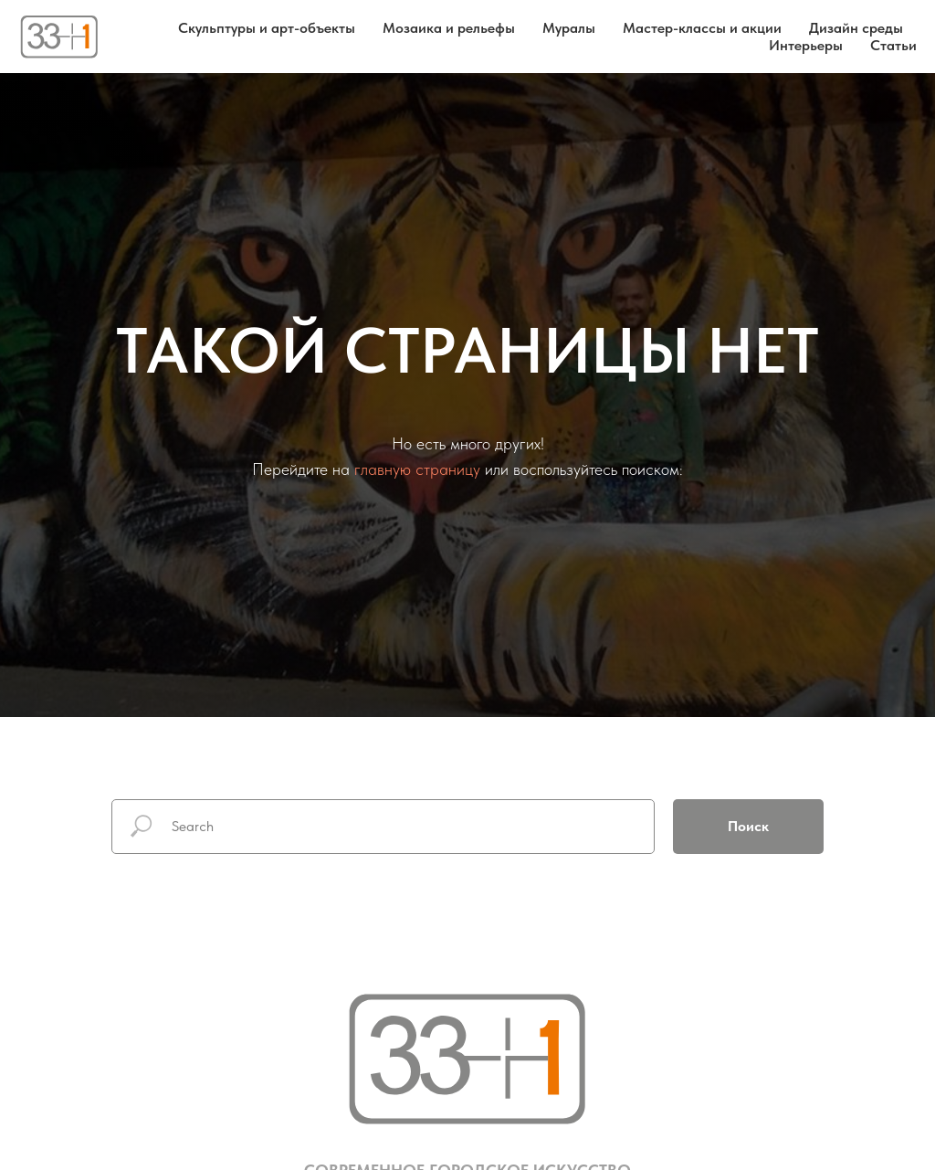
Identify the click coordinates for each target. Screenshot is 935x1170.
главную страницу (417, 469)
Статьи (893, 45)
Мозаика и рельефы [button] (449, 28)
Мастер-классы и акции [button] (702, 28)
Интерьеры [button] (806, 45)
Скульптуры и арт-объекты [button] (266, 28)
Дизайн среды (856, 28)
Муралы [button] (568, 28)
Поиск (748, 826)
